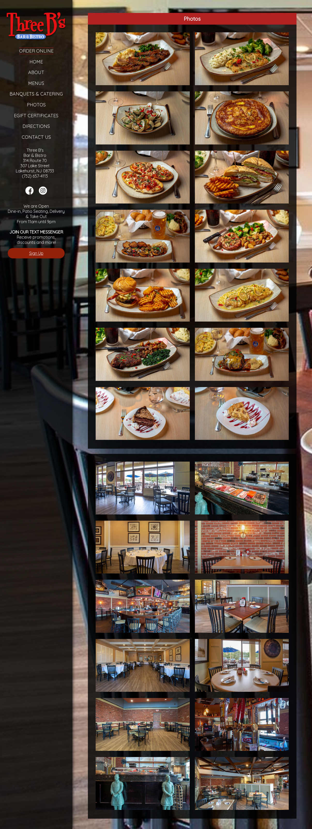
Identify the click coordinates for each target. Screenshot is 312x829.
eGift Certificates (36, 116)
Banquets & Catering (36, 94)
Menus (36, 83)
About (36, 72)
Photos (36, 105)
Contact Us (36, 137)
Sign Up (36, 253)
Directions (36, 126)
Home (36, 62)
